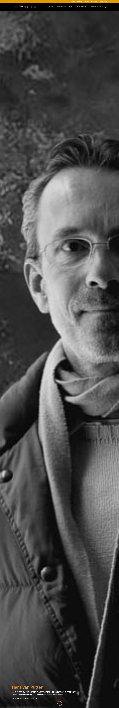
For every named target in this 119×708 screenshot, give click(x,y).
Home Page (50, 7)
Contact (86, 1)
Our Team (79, 1)
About (73, 1)
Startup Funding (80, 7)
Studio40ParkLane (95, 7)
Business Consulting (64, 7)
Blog (91, 1)
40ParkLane (103, 1)
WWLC (96, 1)
